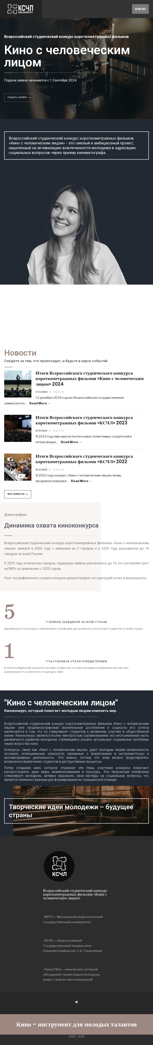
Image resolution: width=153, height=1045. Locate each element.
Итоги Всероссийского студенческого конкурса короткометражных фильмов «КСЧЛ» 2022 (84, 459)
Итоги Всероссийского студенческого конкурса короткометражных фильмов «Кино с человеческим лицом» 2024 (90, 378)
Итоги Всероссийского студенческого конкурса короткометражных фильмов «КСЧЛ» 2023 (84, 420)
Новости (58, 392)
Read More (40, 403)
